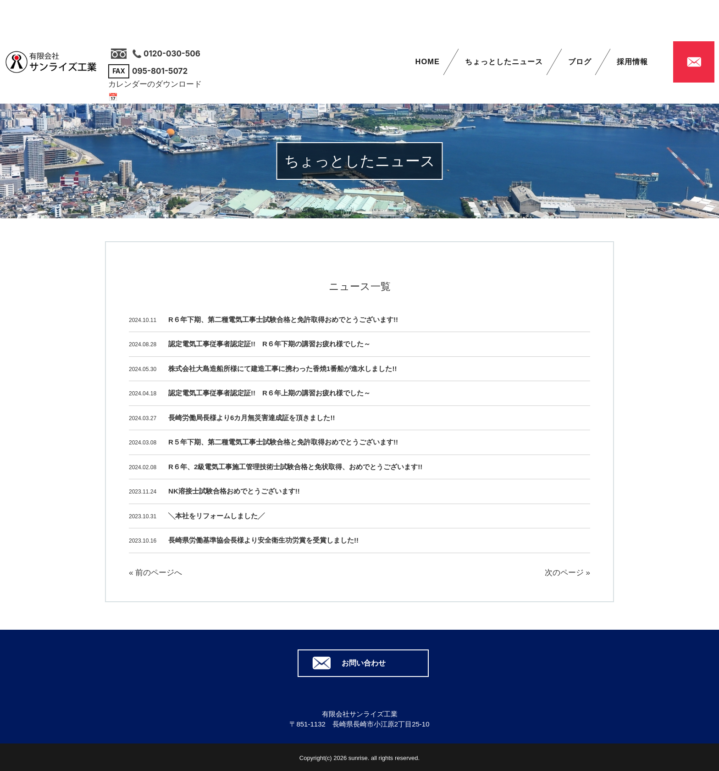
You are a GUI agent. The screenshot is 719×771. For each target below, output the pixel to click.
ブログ (580, 63)
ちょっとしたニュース (503, 63)
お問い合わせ (364, 662)
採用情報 (632, 63)
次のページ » (567, 572)
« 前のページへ (155, 572)
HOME (426, 63)
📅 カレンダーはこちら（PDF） (164, 97)
